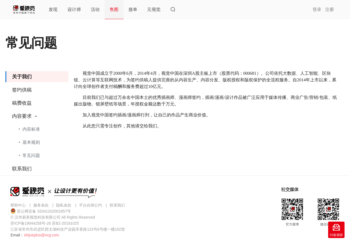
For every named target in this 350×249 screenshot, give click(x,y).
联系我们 (117, 205)
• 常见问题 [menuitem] (29, 155)
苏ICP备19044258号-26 (30, 223)
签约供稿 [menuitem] (22, 90)
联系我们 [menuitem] (22, 168)
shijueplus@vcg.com (41, 235)
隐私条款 (63, 205)
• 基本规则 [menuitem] (29, 142)
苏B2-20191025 (65, 223)
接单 (133, 9)
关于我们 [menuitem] (22, 76)
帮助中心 (18, 205)
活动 (95, 9)
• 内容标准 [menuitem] (29, 129)
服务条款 (41, 205)
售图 (114, 9)
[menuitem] (36, 136)
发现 (53, 9)
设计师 (74, 9)
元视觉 (154, 9)
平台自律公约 (90, 205)
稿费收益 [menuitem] (22, 103)
